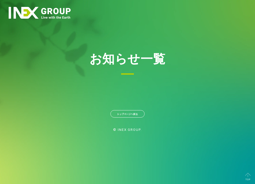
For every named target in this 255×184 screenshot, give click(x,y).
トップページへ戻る (127, 115)
